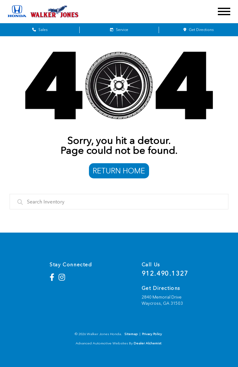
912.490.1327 (165, 273)
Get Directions (198, 30)
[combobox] (119, 201)
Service (119, 30)
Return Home (119, 170)
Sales (39, 30)
